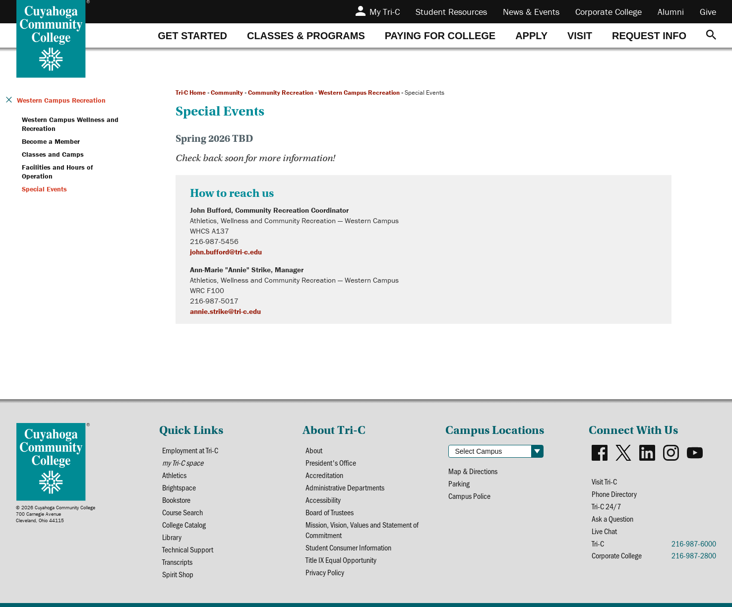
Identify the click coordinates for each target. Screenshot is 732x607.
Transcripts (177, 561)
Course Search (182, 512)
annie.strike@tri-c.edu (225, 311)
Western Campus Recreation (359, 92)
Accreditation (324, 475)
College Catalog (184, 524)
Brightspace (179, 487)
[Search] (711, 35)
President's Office (330, 462)
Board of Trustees (329, 512)
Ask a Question (612, 518)
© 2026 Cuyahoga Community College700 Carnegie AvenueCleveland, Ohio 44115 (55, 514)
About (313, 450)
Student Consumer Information (348, 547)
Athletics (174, 475)
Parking (459, 483)
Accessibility (323, 499)
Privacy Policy (324, 572)
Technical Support (187, 549)
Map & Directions (472, 471)
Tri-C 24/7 (606, 506)
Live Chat (604, 531)
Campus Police (469, 495)
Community (227, 92)
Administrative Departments (344, 487)
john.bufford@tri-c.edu (226, 251)
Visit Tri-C (604, 481)
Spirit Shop (177, 574)
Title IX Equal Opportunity (340, 559)
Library (172, 537)
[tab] (192, 35)
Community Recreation (280, 92)
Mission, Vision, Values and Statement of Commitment (362, 529)
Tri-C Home (191, 92)
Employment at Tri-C (190, 450)
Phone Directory (614, 493)
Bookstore (176, 499)
